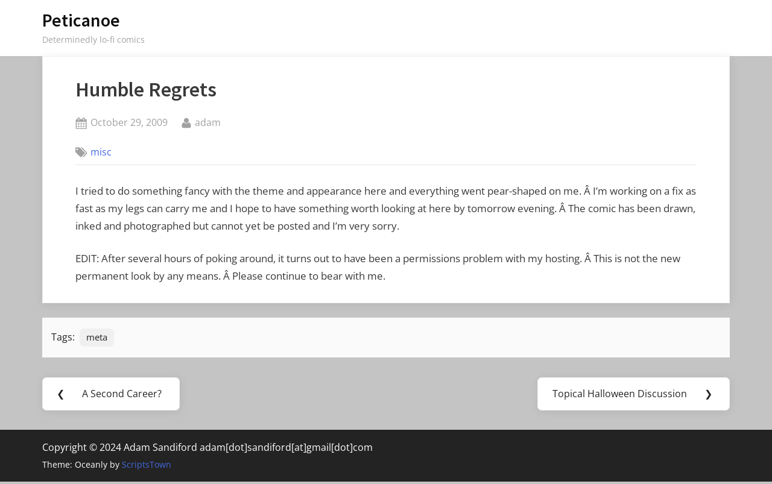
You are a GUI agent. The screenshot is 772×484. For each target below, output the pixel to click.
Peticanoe (81, 20)
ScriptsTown (146, 467)
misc (101, 152)
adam (208, 122)
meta (98, 338)
